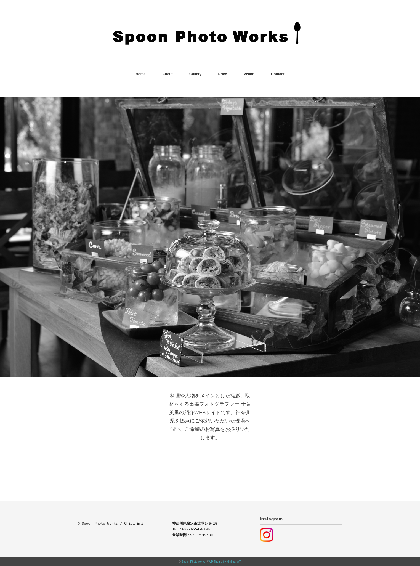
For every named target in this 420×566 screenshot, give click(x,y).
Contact (277, 74)
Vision (249, 74)
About (167, 74)
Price (222, 74)
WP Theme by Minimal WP (224, 561)
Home (140, 74)
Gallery (195, 74)
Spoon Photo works (194, 561)
